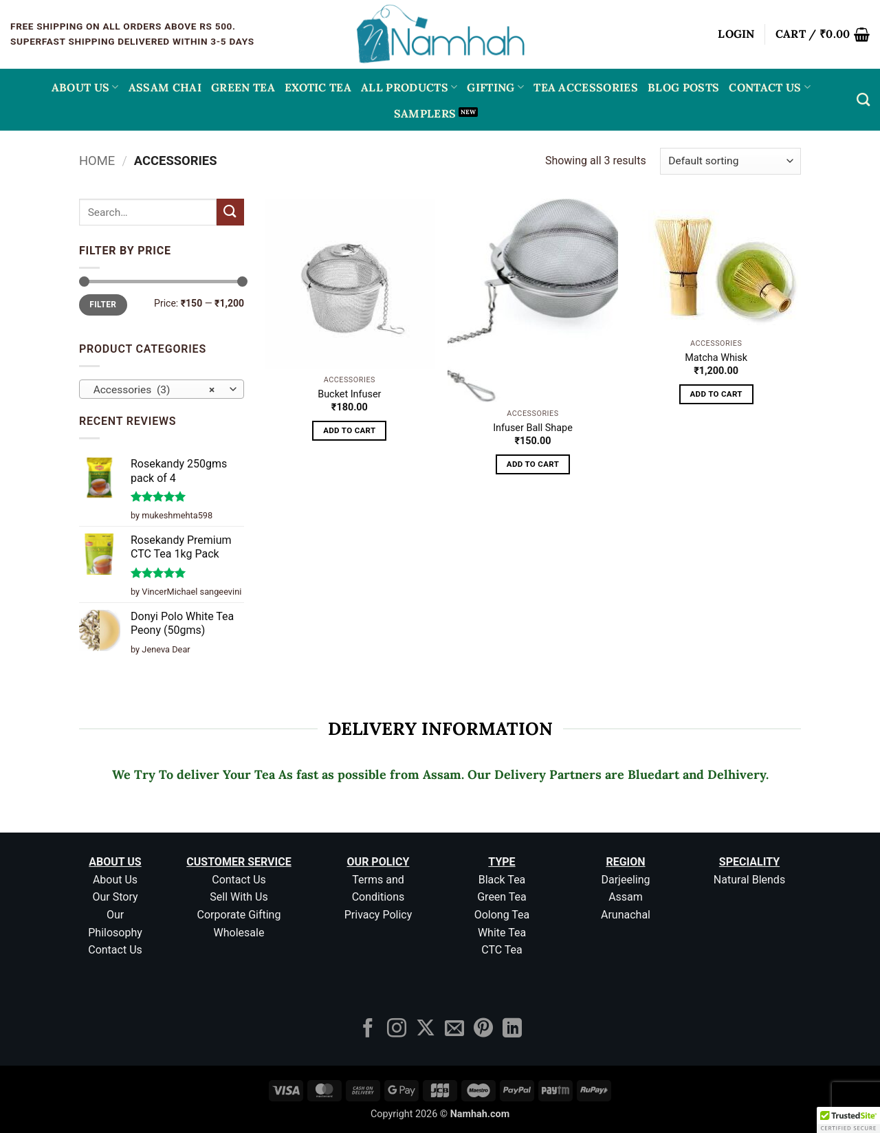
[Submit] (230, 212)
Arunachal (625, 914)
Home (97, 160)
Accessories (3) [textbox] (154, 389)
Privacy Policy (378, 914)
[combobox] (161, 389)
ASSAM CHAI (165, 87)
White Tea (502, 932)
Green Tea (502, 896)
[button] (736, 34)
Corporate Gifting (239, 914)
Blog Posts (683, 87)
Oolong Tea (502, 914)
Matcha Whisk (716, 358)
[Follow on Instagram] (396, 1029)
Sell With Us (238, 896)
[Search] (863, 99)
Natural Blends (749, 879)
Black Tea (502, 879)
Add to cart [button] (349, 430)
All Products (409, 87)
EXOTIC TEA (318, 87)
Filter (102, 304)
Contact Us (770, 87)
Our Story (115, 896)
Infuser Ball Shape (533, 428)
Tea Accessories (586, 87)
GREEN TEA (243, 87)
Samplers (425, 113)
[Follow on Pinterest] (483, 1029)
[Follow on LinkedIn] (512, 1029)
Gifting (495, 87)
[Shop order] (730, 161)
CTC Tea (501, 949)
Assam (625, 896)
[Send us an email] (454, 1029)
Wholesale (239, 932)
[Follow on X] (425, 1029)
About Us (85, 87)
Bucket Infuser (349, 394)
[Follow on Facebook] (367, 1029)
